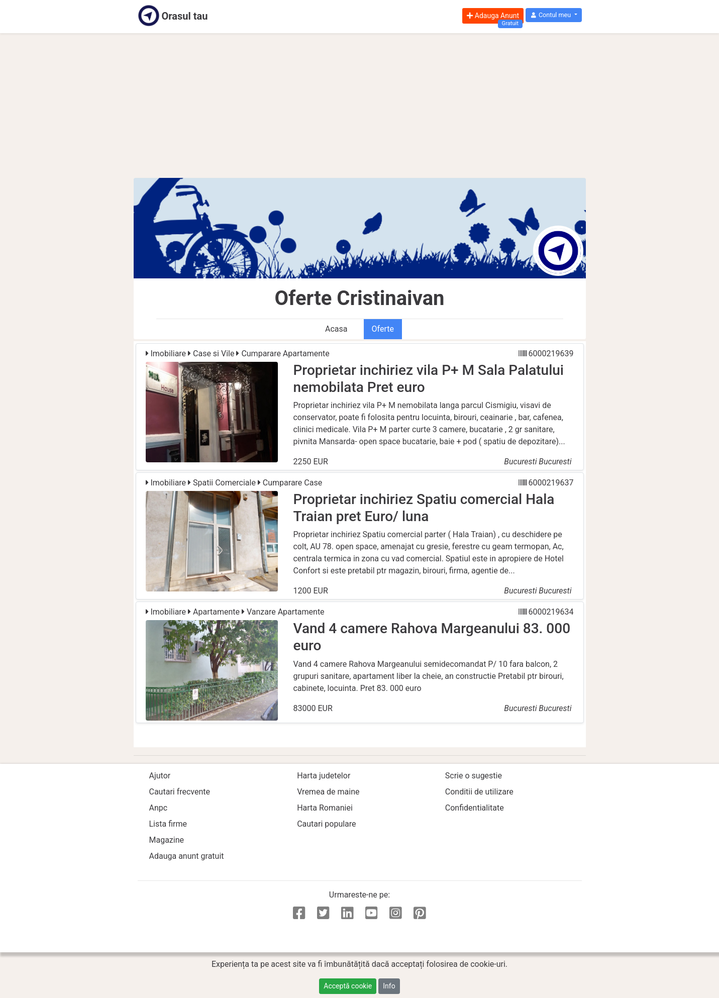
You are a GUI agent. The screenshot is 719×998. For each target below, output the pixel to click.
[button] (553, 15)
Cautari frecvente (180, 791)
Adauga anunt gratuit (186, 856)
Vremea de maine (328, 791)
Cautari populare (326, 824)
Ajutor (160, 775)
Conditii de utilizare (479, 791)
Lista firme (168, 824)
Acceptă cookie (348, 986)
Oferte (383, 329)
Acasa (336, 329)
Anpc (158, 808)
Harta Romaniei (325, 808)
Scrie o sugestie (473, 775)
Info (389, 986)
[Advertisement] (360, 105)
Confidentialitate (474, 808)
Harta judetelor (323, 775)
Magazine (166, 840)
